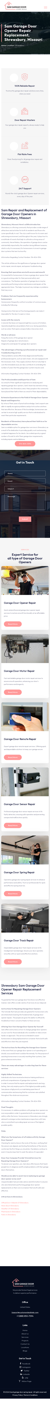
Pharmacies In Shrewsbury (10, 1212)
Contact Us (25, 1344)
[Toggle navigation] (45, 7)
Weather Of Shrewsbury (10, 1209)
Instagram (25, 1367)
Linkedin (25, 1374)
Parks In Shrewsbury (8, 1215)
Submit (27, 519)
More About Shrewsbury (10, 1206)
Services (25, 1337)
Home (3, 45)
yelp (25, 1378)
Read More (11, 624)
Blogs (25, 1351)
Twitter (25, 1371)
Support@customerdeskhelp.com (25, 1312)
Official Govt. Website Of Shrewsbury (14, 1203)
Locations (25, 1347)
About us (25, 1334)
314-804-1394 (25, 444)
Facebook (25, 1364)
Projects (25, 1340)
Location (10, 45)
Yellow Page (25, 1381)
